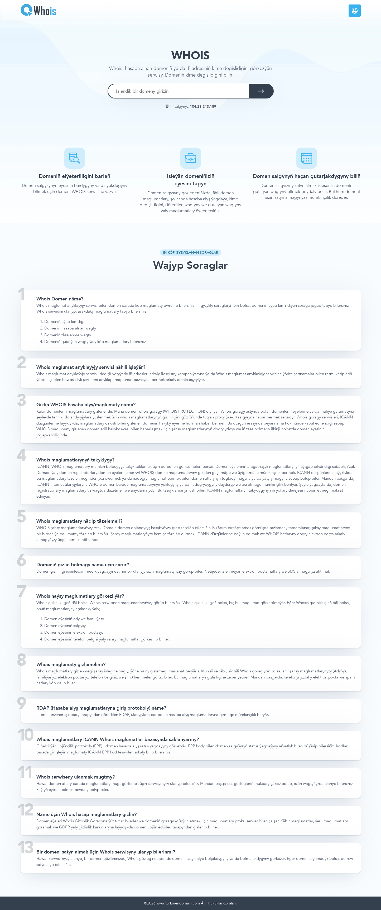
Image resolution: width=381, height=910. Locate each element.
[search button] (260, 91)
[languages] (355, 10)
